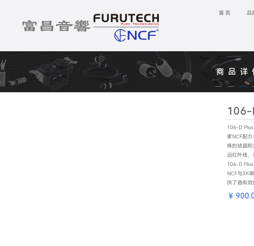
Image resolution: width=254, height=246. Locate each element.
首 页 (224, 13)
